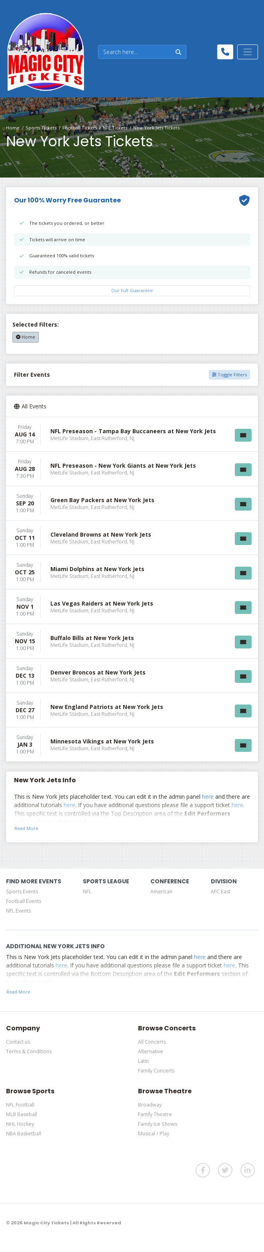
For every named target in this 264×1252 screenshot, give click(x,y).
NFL (87, 891)
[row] (132, 434)
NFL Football (20, 1104)
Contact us (18, 1041)
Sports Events (22, 891)
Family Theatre (155, 1114)
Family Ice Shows (157, 1124)
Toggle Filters (229, 375)
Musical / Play (153, 1133)
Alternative (150, 1051)
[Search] (134, 52)
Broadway (150, 1104)
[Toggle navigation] (247, 51)
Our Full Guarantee (132, 290)
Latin (143, 1061)
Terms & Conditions (29, 1051)
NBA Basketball (23, 1133)
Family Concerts (156, 1070)
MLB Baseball (21, 1114)
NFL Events (18, 910)
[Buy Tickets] (243, 435)
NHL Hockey (20, 1124)
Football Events (23, 901)
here (208, 796)
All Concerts (152, 1041)
